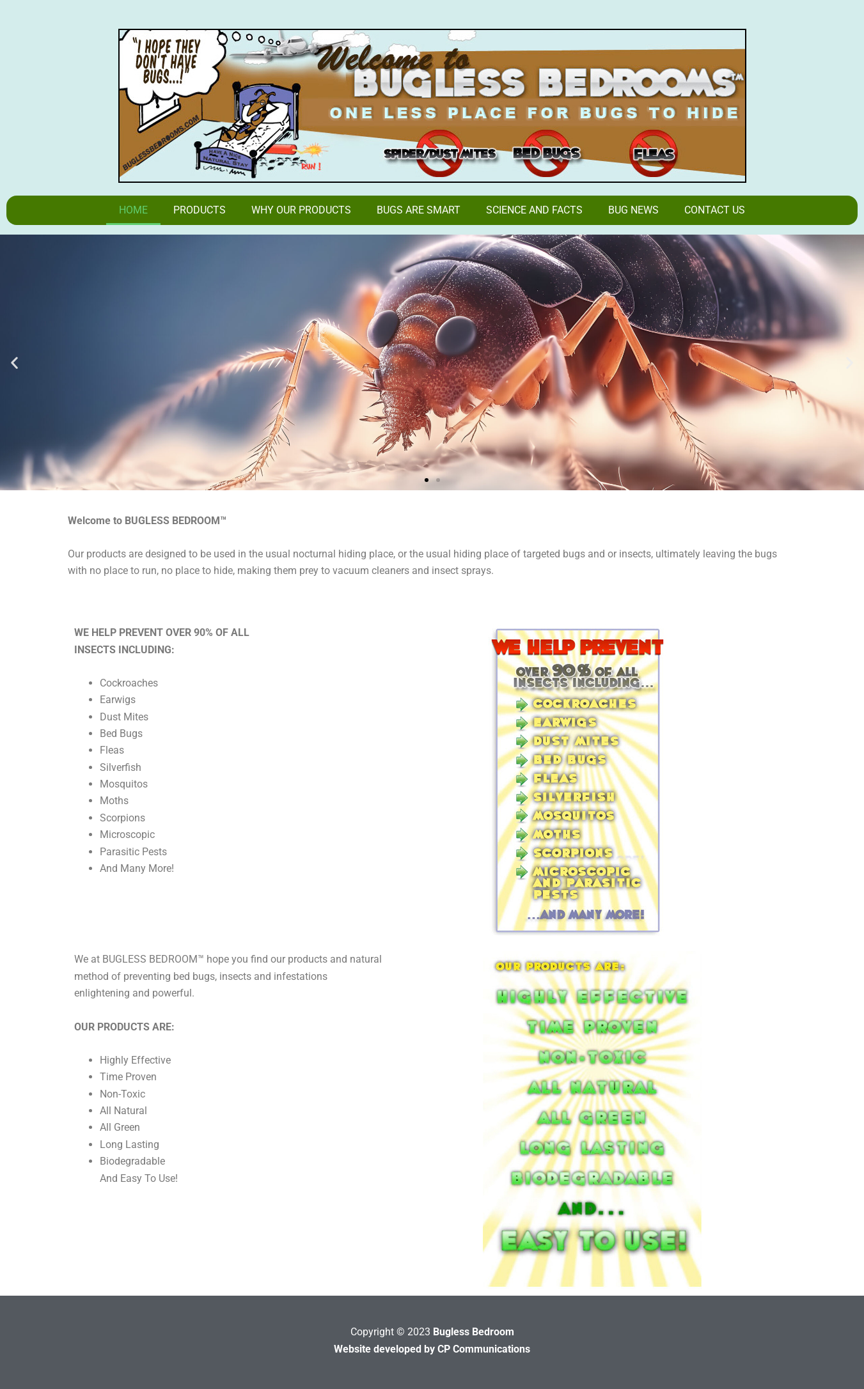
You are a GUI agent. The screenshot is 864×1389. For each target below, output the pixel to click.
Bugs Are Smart (418, 210)
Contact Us (714, 210)
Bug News (633, 210)
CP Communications (483, 1349)
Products (199, 210)
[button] (14, 363)
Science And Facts (534, 210)
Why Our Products (301, 210)
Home (133, 210)
